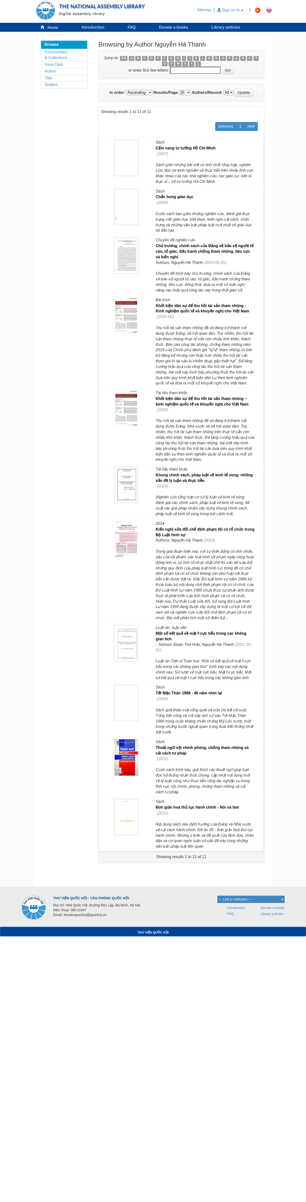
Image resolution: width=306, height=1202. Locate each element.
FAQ (132, 27)
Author (50, 71)
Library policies (225, 27)
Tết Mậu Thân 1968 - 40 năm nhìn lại (189, 693)
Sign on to (230, 10)
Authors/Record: (207, 92)
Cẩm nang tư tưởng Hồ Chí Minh (186, 148)
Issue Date (54, 64)
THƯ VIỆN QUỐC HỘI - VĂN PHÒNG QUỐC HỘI (91, 898)
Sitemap (204, 10)
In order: (117, 92)
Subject (51, 84)
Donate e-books (173, 27)
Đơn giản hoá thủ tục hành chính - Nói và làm (197, 807)
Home (49, 27)
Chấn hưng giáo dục (174, 197)
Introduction (93, 27)
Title (48, 78)
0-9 (124, 58)
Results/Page (165, 92)
